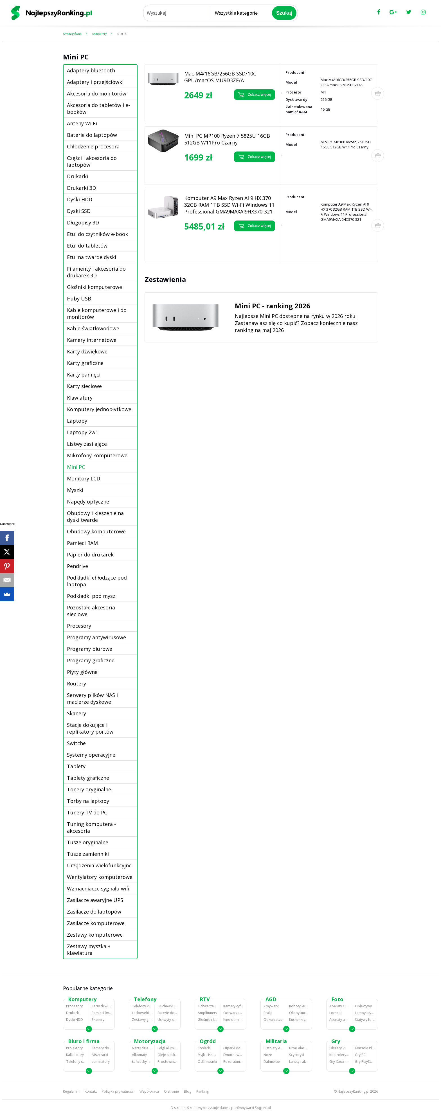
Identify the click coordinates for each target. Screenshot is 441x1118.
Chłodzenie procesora (93, 146)
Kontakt (91, 1091)
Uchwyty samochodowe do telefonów (167, 1019)
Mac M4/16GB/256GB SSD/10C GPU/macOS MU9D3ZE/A (220, 77)
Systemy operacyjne (91, 754)
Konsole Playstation (365, 1048)
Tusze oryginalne (87, 842)
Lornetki (335, 1012)
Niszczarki (100, 1054)
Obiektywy (363, 1006)
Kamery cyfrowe (233, 1006)
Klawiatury (80, 397)
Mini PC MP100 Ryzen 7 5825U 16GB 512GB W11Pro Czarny (227, 139)
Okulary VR (337, 1048)
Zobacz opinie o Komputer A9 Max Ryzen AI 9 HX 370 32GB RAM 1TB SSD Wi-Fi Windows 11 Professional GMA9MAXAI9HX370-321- (209, 245)
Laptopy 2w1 (82, 432)
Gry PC (360, 1054)
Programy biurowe (89, 648)
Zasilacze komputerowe (96, 923)
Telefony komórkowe (142, 1006)
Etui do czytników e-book (97, 234)
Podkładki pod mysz (91, 596)
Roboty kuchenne (299, 1006)
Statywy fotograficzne (365, 1019)
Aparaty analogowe (339, 1019)
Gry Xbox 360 (339, 1061)
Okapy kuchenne (299, 1012)
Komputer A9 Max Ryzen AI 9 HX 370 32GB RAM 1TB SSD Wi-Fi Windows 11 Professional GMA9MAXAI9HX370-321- (229, 205)
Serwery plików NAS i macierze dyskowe (92, 698)
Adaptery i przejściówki (95, 82)
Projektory (74, 1048)
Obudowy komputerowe (96, 531)
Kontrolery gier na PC (339, 1054)
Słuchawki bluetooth (167, 1006)
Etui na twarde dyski (91, 257)
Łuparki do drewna (233, 1048)
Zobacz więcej (254, 94)
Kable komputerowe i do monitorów (97, 313)
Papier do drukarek (90, 554)
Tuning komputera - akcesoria (91, 827)
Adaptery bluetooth (91, 70)
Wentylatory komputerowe (99, 877)
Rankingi (203, 1091)
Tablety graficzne (88, 777)
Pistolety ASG (273, 1048)
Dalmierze (272, 1061)
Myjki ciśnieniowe (207, 1054)
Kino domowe (233, 1019)
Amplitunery (207, 1012)
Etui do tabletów (87, 245)
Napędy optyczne (88, 501)
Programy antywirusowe (96, 637)
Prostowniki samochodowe (167, 1061)
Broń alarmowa (299, 1048)
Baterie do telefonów (167, 1012)
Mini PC (122, 34)
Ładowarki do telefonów (142, 1012)
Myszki (75, 490)
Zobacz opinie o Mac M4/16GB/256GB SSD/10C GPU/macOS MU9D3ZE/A (203, 110)
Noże (268, 1054)
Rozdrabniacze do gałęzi (233, 1061)
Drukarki (77, 176)
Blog (187, 1091)
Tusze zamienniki (88, 853)
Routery (76, 683)
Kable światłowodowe (93, 328)
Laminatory (101, 1061)
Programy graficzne (90, 660)
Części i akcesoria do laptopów (92, 161)
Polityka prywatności (118, 1091)
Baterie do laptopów (92, 135)
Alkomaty (139, 1054)
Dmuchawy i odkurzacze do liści (233, 1054)
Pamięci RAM (82, 543)
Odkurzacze (273, 1019)
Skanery (76, 713)
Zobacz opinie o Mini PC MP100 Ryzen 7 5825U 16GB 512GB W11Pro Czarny (208, 172)
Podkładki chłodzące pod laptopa (97, 581)
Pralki (268, 1012)
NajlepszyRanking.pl (353, 1091)
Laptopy (77, 420)
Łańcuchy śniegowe (142, 1061)
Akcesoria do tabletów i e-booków (98, 108)
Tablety (76, 766)
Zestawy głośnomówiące (142, 1019)
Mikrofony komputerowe (97, 455)
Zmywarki (271, 1006)
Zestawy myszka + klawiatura (89, 949)
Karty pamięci (83, 374)
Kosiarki (204, 1048)
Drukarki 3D (81, 187)
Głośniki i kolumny (207, 1019)
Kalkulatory (75, 1054)
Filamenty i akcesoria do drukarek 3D (96, 272)
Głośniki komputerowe (94, 287)
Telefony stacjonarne (76, 1061)
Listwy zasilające (87, 443)
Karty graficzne (85, 363)
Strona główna (72, 34)
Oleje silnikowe (167, 1054)
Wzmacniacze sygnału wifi (98, 888)
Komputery (99, 34)
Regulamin (71, 1091)
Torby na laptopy (88, 801)
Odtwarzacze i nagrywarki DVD (233, 1012)
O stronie (171, 1091)
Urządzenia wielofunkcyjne (99, 865)
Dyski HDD (79, 199)
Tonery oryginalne (89, 789)
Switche (76, 743)
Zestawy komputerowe (95, 934)
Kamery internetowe (91, 340)
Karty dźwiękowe (87, 351)
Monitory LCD (83, 478)
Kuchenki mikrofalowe (299, 1019)
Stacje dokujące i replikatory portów (90, 728)
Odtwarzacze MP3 (207, 1006)
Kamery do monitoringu (102, 1048)
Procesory (79, 625)
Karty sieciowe (84, 386)
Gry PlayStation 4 (365, 1061)
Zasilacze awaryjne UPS (95, 900)
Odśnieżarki (207, 1061)
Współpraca (149, 1091)
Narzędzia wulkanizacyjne (142, 1048)
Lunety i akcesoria (299, 1061)
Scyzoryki (296, 1054)
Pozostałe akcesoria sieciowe (91, 611)
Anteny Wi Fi (82, 123)
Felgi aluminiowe (167, 1048)
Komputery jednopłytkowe (99, 409)
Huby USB (79, 298)
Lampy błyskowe (365, 1012)
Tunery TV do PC (87, 812)
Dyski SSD (79, 211)
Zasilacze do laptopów (94, 911)
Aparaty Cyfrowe (339, 1006)
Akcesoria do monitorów (96, 93)
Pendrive (77, 566)
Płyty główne (82, 672)
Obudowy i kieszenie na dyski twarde (95, 516)
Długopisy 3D (83, 222)
